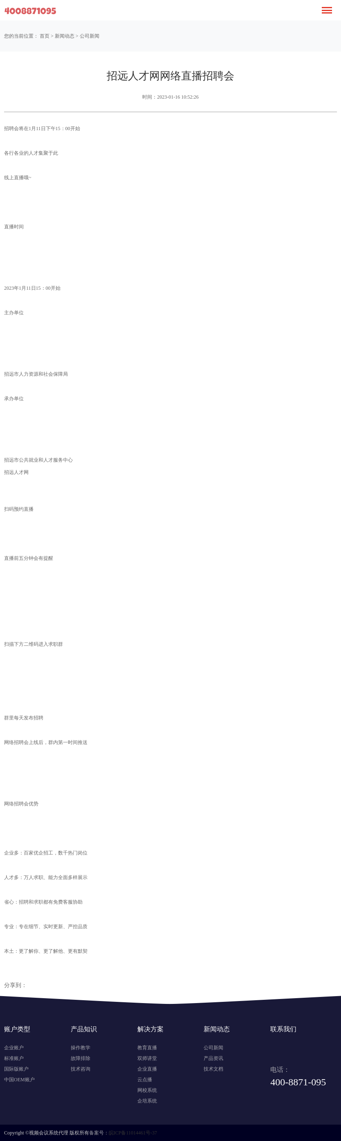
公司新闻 (89, 36)
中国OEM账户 (19, 1079)
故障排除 (80, 1058)
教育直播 (147, 1048)
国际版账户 (16, 1069)
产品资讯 (213, 1058)
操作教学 (80, 1048)
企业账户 (14, 1048)
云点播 (144, 1079)
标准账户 (14, 1058)
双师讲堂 (147, 1058)
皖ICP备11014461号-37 (133, 1133)
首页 (44, 36)
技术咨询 (80, 1069)
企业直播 (147, 1069)
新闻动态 (64, 36)
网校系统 (147, 1090)
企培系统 (147, 1101)
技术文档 (213, 1069)
